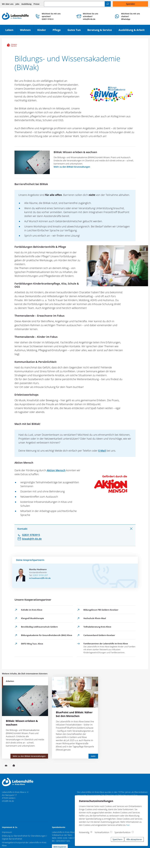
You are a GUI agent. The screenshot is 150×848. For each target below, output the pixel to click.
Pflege (58, 31)
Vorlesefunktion (102, 832)
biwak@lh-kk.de (32, 539)
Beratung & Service (101, 31)
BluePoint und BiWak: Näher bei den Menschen (74, 714)
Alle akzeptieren (134, 839)
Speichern (117, 839)
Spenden (130, 3)
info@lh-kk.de (8, 801)
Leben (11, 31)
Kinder (43, 31)
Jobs (17, 4)
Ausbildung (26, 4)
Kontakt (22, 528)
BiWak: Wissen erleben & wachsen (75, 152)
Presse (36, 4)
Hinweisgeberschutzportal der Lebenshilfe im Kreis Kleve (24, 844)
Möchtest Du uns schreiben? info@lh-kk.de (90, 16)
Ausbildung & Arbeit (133, 31)
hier (128, 825)
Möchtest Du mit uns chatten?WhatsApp (130, 16)
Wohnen (27, 31)
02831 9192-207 (40, 575)
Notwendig (84, 832)
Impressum (7, 832)
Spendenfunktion (122, 832)
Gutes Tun (75, 31)
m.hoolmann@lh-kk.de (40, 578)
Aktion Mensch (56, 470)
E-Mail (102, 450)
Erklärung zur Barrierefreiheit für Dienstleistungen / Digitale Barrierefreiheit (24, 837)
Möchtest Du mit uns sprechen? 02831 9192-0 (51, 16)
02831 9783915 (31, 535)
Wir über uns (7, 4)
